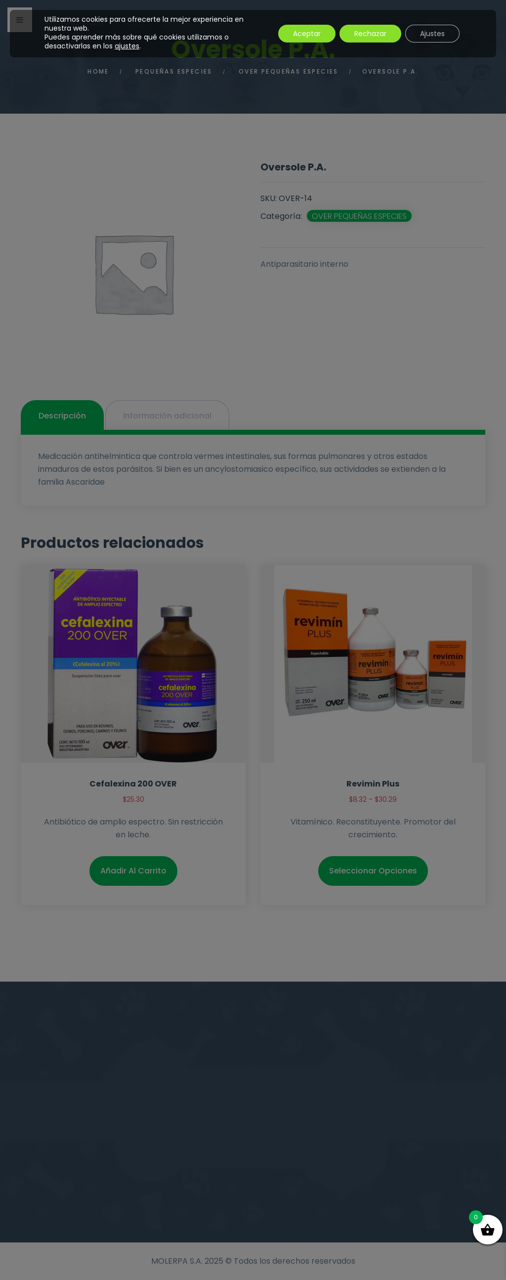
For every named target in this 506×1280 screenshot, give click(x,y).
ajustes (127, 45)
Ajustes (432, 34)
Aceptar (307, 34)
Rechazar (370, 34)
